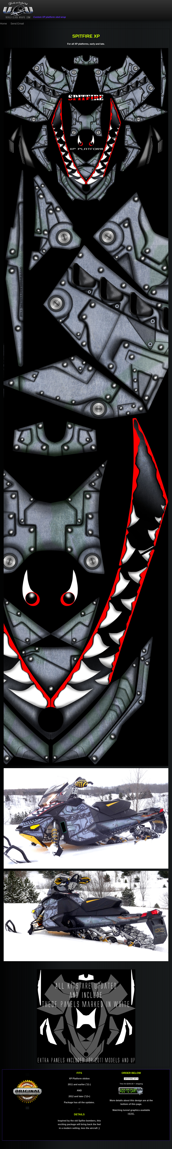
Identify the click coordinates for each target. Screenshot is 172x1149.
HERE (131, 1114)
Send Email (17, 23)
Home (3, 23)
